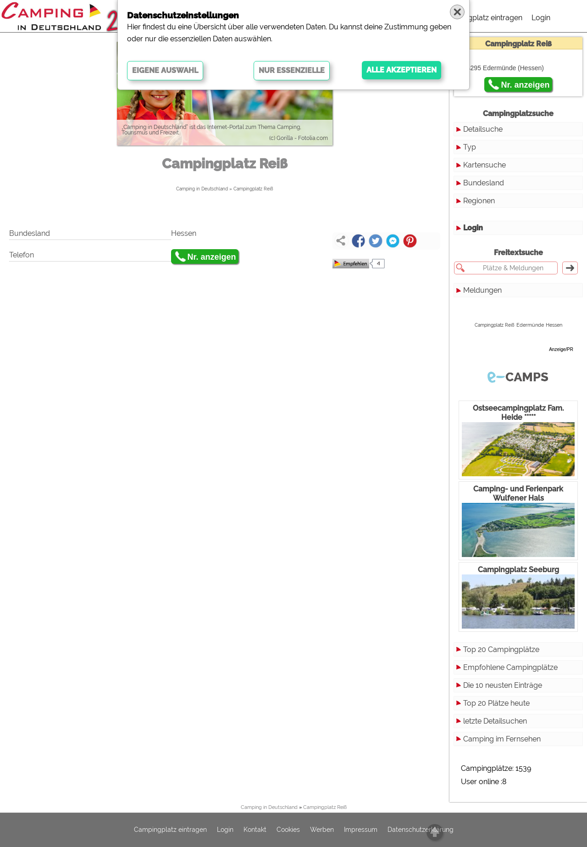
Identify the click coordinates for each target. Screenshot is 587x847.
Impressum (360, 830)
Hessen (554, 325)
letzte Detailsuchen (495, 721)
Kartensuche (484, 165)
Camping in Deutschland (202, 188)
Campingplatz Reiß (253, 188)
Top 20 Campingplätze (501, 649)
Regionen (479, 200)
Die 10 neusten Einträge (502, 685)
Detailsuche (483, 129)
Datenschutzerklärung (421, 830)
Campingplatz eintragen (482, 17)
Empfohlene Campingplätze (510, 667)
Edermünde (530, 325)
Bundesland (483, 182)
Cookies (288, 830)
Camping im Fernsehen (502, 739)
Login (541, 17)
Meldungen (482, 290)
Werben (322, 830)
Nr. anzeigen (212, 257)
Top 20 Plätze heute (496, 703)
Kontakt (255, 830)
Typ (469, 147)
